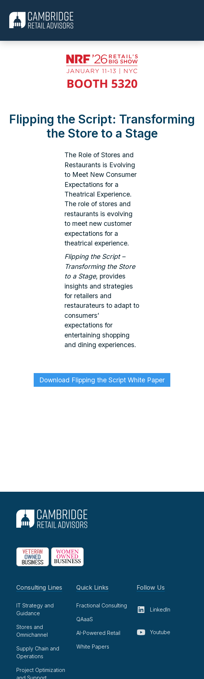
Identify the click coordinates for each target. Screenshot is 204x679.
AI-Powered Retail (98, 633)
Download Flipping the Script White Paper (102, 380)
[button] (195, 20)
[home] (39, 20)
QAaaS (84, 619)
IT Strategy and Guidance (35, 609)
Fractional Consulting (101, 605)
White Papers (92, 646)
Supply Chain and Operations (37, 652)
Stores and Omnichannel (32, 631)
